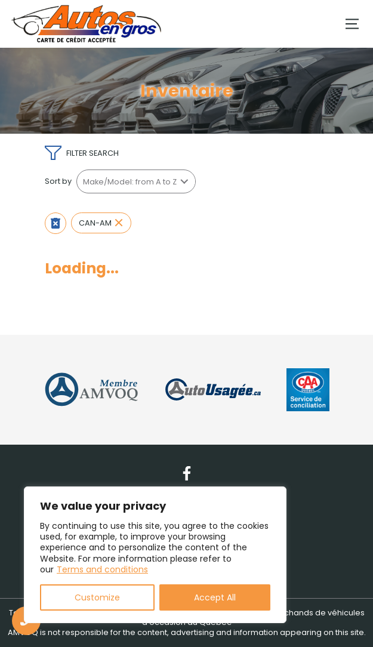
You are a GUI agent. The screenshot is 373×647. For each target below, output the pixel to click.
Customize (97, 597)
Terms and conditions (102, 569)
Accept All (215, 597)
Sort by (58, 181)
